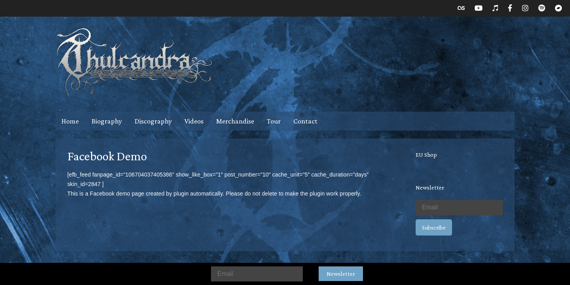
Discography (153, 121)
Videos (193, 121)
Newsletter (341, 273)
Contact (305, 121)
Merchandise (235, 121)
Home (70, 121)
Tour (274, 121)
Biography (106, 121)
